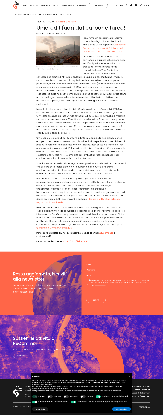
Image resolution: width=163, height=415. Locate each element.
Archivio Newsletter (141, 390)
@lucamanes (106, 232)
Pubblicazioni (68, 5)
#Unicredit (71, 22)
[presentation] (102, 292)
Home (24, 5)
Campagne (45, 5)
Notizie (56, 5)
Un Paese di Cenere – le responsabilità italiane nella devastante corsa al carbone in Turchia (104, 48)
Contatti (81, 5)
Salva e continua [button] (121, 409)
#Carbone (60, 22)
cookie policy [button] (47, 384)
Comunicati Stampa (141, 386)
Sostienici (98, 5)
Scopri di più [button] (40, 409)
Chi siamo (34, 5)
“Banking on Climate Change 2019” (54, 227)
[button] (146, 5)
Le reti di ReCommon (141, 393)
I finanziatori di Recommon (138, 396)
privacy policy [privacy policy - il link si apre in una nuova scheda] (93, 380)
